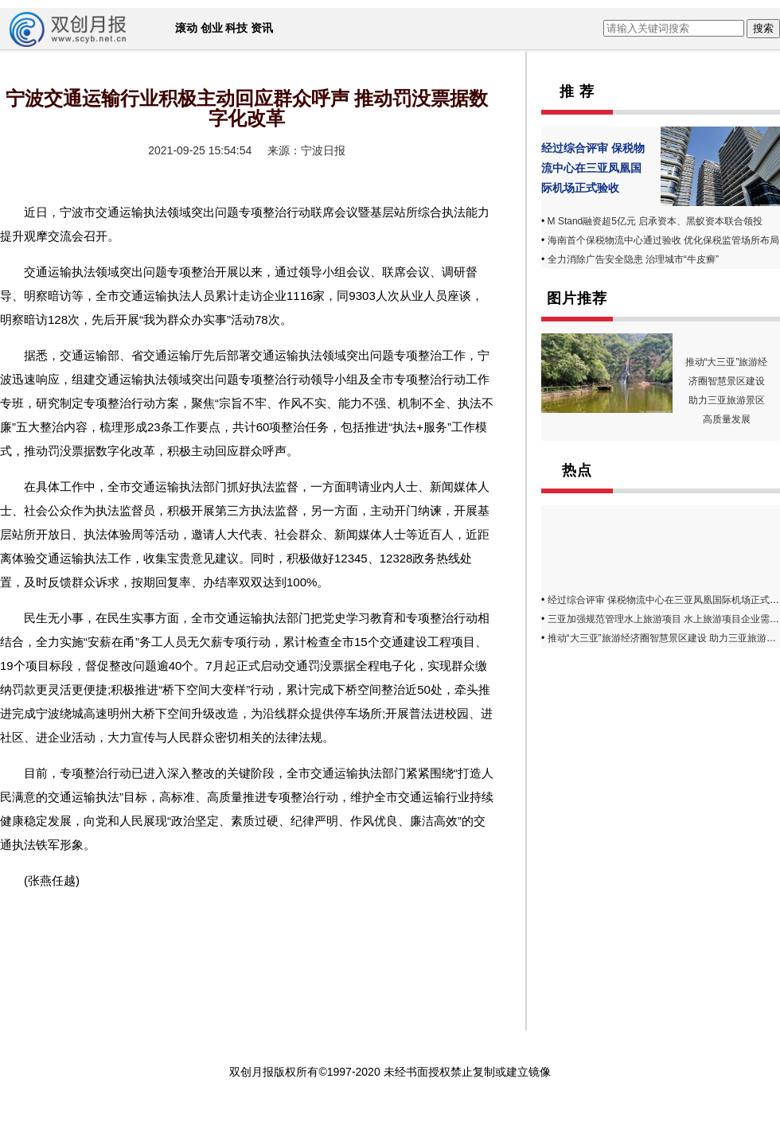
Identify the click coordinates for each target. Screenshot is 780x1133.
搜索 (763, 28)
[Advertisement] (640, 767)
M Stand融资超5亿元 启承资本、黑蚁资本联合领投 (655, 221)
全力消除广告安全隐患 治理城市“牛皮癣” (633, 259)
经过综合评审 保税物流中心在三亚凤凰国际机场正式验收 (593, 168)
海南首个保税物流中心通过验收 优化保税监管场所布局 (663, 240)
